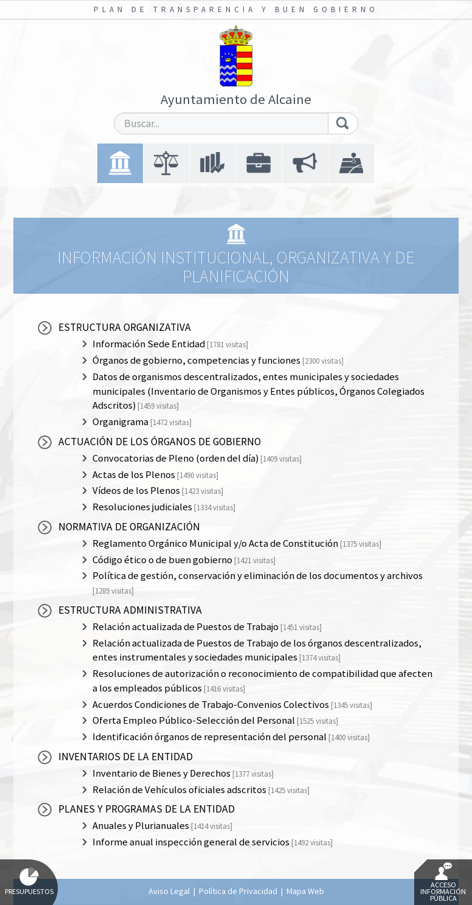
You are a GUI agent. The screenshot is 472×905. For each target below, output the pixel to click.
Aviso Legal (169, 891)
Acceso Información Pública (443, 882)
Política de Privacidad (238, 891)
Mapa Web (305, 891)
